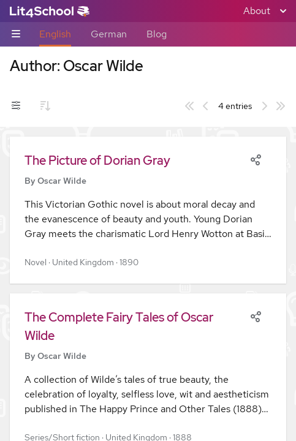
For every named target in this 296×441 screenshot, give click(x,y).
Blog (156, 34)
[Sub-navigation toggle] (16, 34)
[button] (148, 210)
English (55, 34)
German (109, 34)
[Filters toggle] (16, 106)
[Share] (255, 159)
